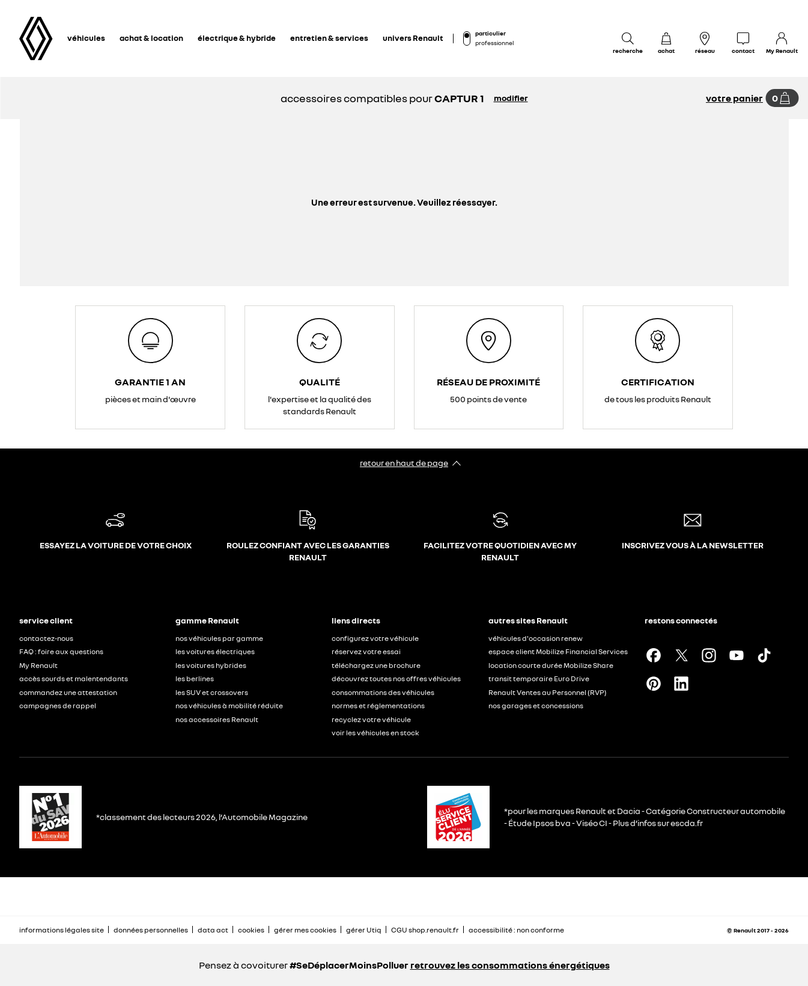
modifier (511, 98)
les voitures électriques (215, 651)
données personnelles (151, 929)
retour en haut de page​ (404, 463)
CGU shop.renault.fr (425, 929)
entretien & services (329, 38)
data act (213, 929)
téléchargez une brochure (376, 665)
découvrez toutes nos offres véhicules (396, 678)
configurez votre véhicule (375, 638)
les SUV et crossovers (211, 692)
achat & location (151, 38)
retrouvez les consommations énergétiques (510, 965)
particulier (490, 33)
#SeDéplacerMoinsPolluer (349, 965)
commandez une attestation (68, 692)
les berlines (194, 678)
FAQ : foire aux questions (61, 651)
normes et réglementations (378, 705)
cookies (251, 929)
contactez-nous (46, 638)
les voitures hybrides (210, 665)
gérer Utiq (363, 929)
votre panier (734, 98)
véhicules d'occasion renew (535, 638)
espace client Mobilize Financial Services (558, 651)
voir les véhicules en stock (375, 732)
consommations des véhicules (383, 692)
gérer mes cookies (305, 930)
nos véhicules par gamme (219, 638)
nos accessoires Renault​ (216, 719)
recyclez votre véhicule (371, 719)
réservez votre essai (366, 651)
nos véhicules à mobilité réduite (229, 705)
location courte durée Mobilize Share (550, 665)
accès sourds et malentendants (73, 678)
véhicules (86, 38)
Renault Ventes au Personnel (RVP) (547, 692)
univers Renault (413, 38)
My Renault (38, 665)
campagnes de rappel (57, 705)
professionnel (494, 42)
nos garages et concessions (535, 705)
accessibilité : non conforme (516, 929)
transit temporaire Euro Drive (538, 678)
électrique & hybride (237, 38)
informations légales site (61, 929)
